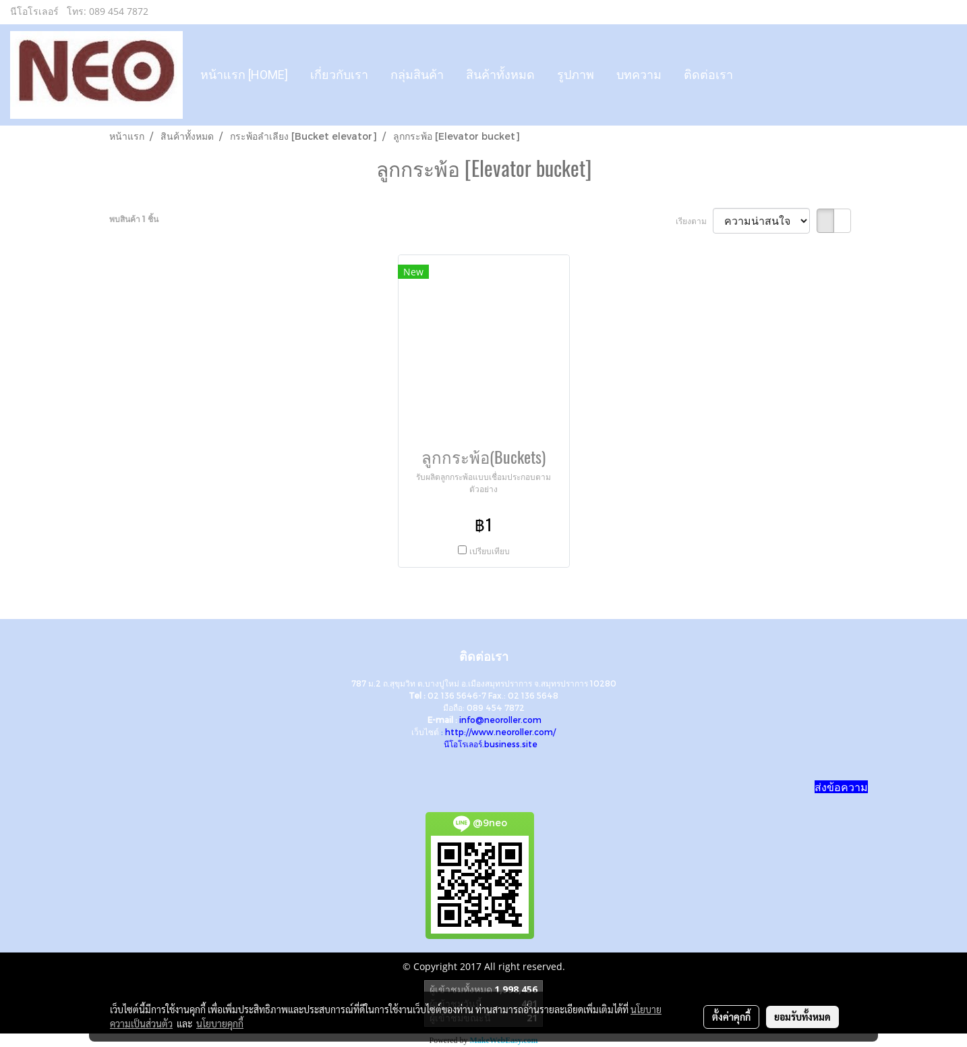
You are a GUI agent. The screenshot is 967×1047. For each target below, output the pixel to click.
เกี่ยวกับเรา (339, 75)
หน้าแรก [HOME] (244, 75)
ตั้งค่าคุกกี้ (731, 1017)
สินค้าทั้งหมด (500, 75)
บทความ (639, 75)
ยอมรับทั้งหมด (802, 1017)
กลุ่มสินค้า (417, 75)
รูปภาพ (575, 75)
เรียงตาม (694, 220)
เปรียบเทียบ (489, 551)
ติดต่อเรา (708, 75)
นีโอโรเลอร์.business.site (490, 744)
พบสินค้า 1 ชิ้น (133, 218)
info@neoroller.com (500, 719)
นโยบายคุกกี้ (219, 1023)
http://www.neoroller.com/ (500, 731)
